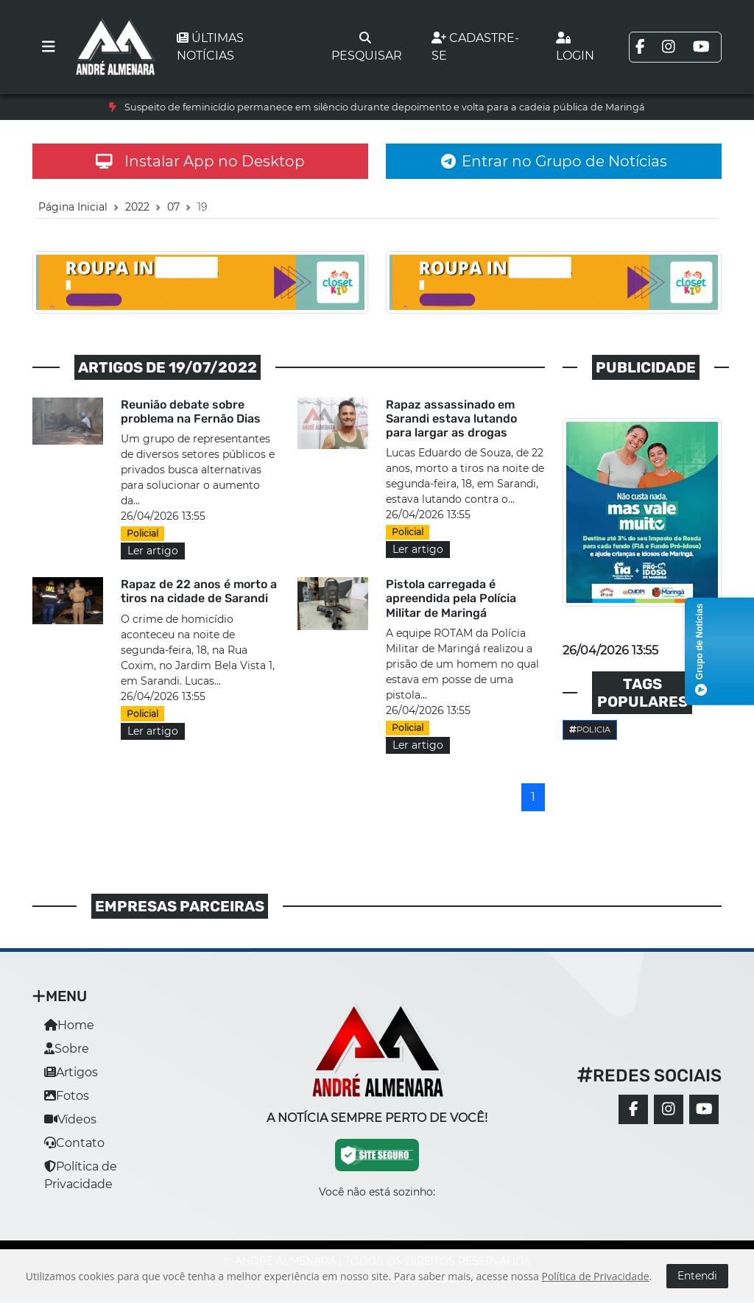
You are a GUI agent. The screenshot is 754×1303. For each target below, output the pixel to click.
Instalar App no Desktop (200, 161)
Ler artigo (152, 550)
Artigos (71, 1072)
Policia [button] (589, 729)
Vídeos (70, 1119)
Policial (142, 533)
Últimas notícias (210, 47)
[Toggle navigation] (48, 47)
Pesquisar (366, 47)
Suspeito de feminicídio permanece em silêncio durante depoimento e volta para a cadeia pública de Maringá (384, 107)
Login (575, 47)
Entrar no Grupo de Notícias (554, 161)
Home (69, 1025)
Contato (74, 1143)
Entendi (697, 1275)
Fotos (66, 1096)
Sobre (66, 1049)
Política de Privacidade (595, 1276)
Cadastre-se (475, 47)
